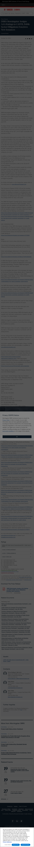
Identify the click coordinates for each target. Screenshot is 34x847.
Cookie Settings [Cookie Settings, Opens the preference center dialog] (8, 844)
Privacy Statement (7, 842)
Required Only (15, 844)
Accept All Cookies (25, 844)
